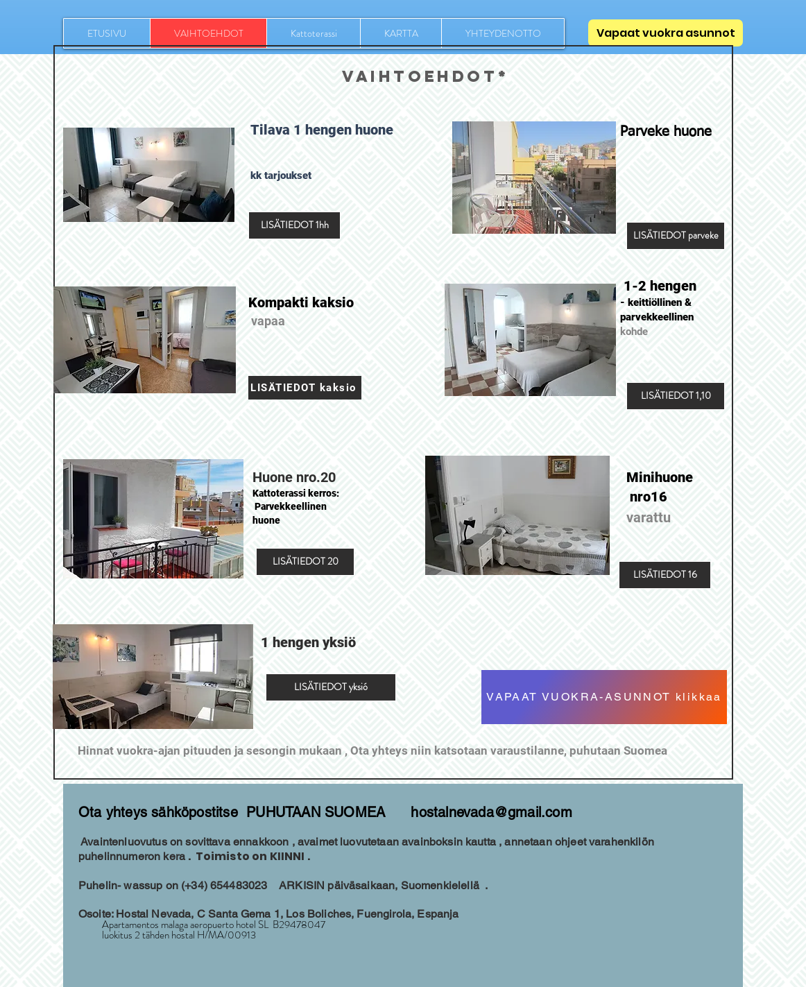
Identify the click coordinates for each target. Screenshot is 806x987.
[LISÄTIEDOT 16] (665, 575)
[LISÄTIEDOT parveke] (675, 236)
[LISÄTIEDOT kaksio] (304, 388)
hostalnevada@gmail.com (491, 812)
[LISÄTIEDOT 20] (305, 562)
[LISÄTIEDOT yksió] (331, 687)
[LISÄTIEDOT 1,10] (675, 396)
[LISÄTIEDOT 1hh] (294, 225)
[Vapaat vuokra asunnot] (665, 32)
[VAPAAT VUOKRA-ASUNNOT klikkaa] (604, 697)
